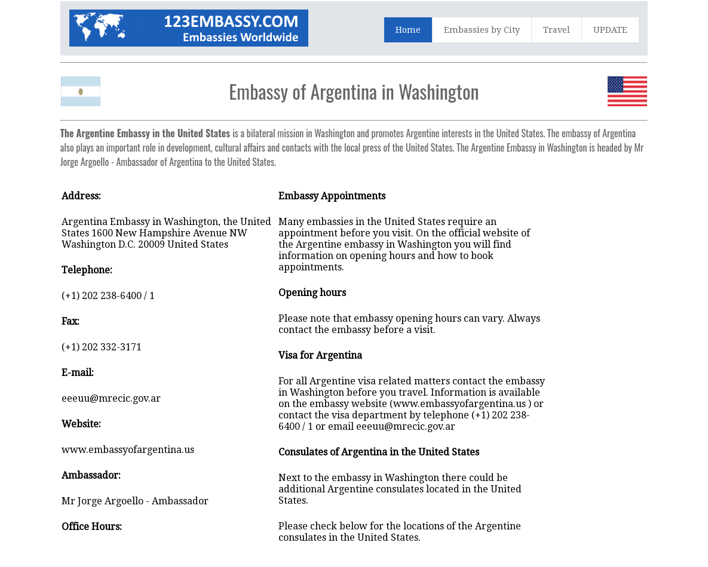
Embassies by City (482, 30)
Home (408, 30)
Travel (556, 30)
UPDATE (610, 30)
